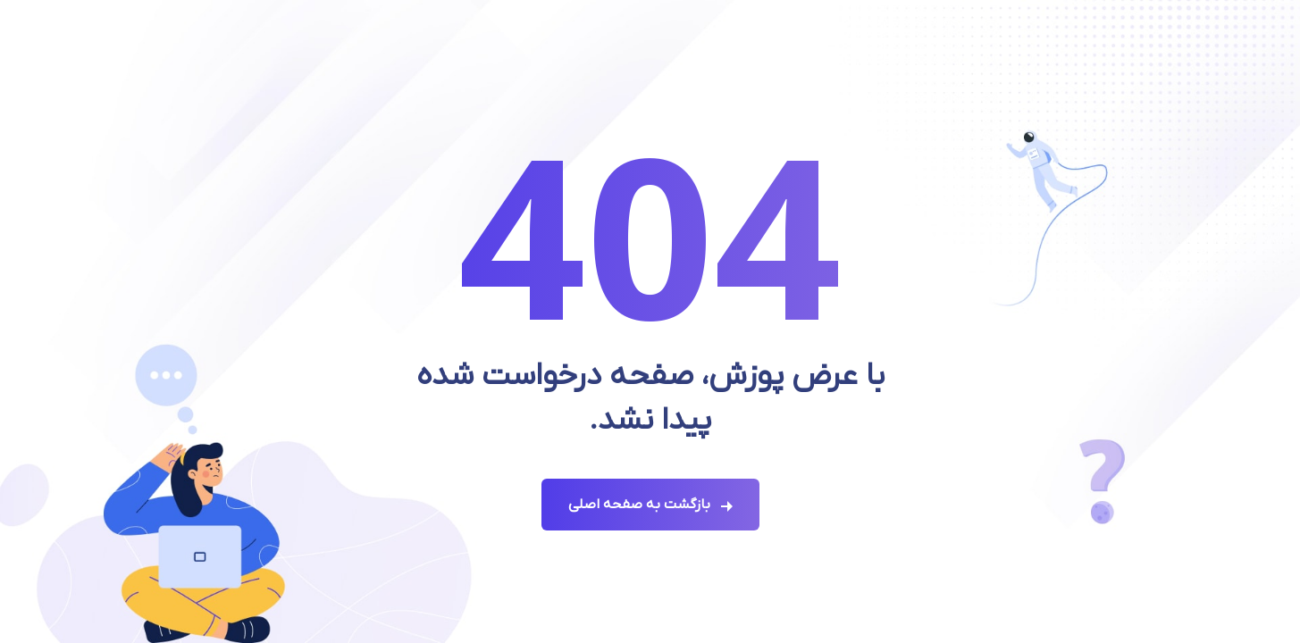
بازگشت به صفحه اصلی (639, 505)
